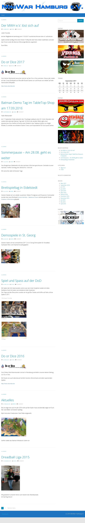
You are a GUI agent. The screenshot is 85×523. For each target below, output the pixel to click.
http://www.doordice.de (8, 86)
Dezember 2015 (65, 196)
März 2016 (63, 192)
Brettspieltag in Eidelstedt (24, 192)
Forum (3, 15)
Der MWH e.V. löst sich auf (24, 25)
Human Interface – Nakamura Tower (29, 203)
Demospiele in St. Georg (22, 240)
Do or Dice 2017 (15, 61)
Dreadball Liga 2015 (19, 462)
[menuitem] (3, 15)
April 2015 (63, 203)
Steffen (14, 29)
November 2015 (65, 198)
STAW (62, 169)
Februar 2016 (64, 194)
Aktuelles (9, 405)
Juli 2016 (63, 187)
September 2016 (65, 185)
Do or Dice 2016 (15, 361)
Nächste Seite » (12, 513)
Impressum (5, 520)
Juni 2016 (63, 189)
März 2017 (63, 183)
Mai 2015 (63, 202)
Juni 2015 (63, 200)
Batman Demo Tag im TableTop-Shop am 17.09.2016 (20, 108)
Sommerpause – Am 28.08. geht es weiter (72, 158)
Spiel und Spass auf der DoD (26, 286)
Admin (16, 117)
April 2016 (63, 190)
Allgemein (4, 19)
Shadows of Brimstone (8, 205)
